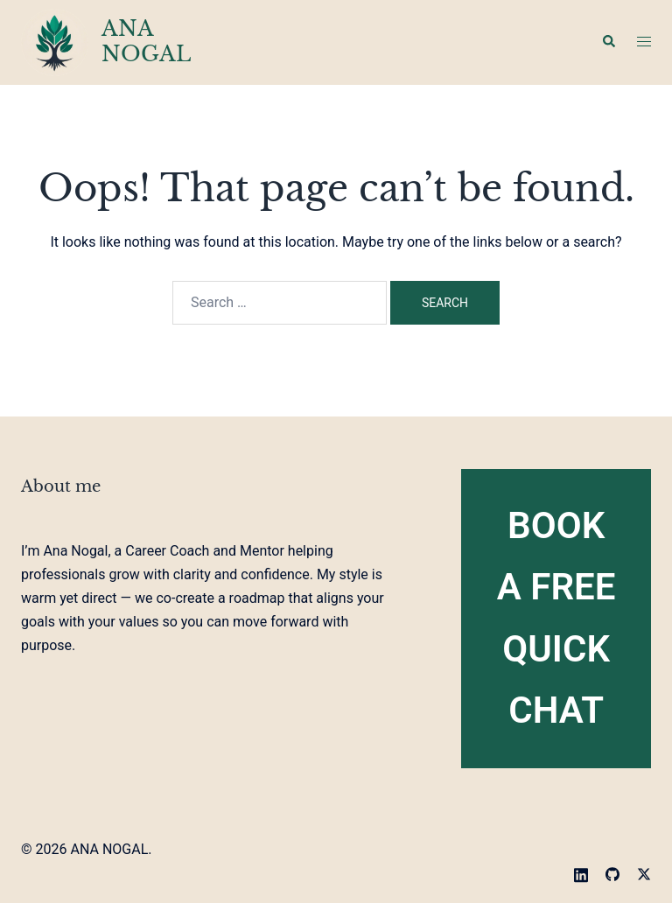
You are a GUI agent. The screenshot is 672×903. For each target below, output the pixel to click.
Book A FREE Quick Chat (556, 618)
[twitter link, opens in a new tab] (644, 872)
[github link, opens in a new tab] (613, 872)
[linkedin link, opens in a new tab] (581, 872)
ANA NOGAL (146, 41)
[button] (608, 42)
